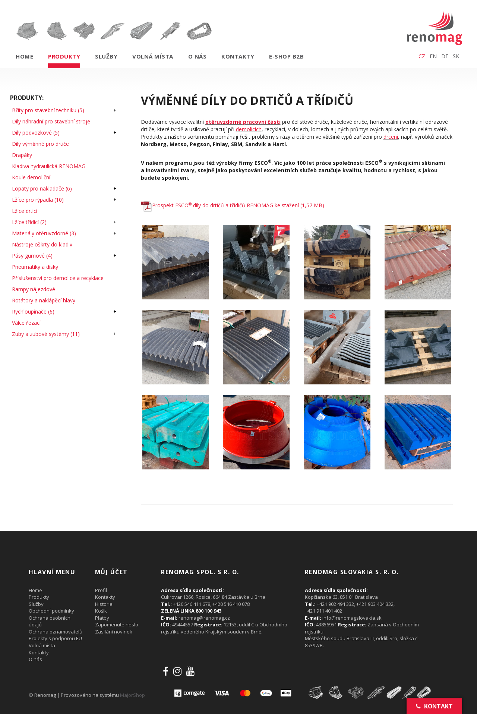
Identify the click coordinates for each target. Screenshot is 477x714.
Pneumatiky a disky (35, 266)
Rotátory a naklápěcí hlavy (43, 300)
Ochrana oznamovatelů (55, 631)
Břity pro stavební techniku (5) (48, 110)
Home (24, 56)
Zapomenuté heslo (116, 624)
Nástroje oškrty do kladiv (42, 244)
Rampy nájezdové (33, 289)
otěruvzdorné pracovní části (243, 121)
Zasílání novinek (113, 631)
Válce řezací (26, 322)
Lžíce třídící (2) (29, 222)
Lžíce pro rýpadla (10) (38, 199)
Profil (101, 590)
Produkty (64, 56)
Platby (102, 617)
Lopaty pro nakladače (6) (42, 188)
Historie (104, 604)
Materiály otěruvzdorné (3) (44, 233)
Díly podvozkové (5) (36, 132)
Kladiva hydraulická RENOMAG (48, 166)
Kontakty (237, 56)
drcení (390, 136)
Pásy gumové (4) (32, 255)
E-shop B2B (286, 56)
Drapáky (22, 154)
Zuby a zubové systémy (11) (46, 333)
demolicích (249, 129)
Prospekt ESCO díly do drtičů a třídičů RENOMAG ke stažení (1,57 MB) (232, 205)
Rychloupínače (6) (33, 311)
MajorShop (132, 695)
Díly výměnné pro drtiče (40, 143)
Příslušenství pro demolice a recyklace (58, 277)
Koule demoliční (31, 177)
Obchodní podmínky (51, 610)
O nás (197, 56)
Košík (101, 610)
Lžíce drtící (24, 210)
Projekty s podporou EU (55, 638)
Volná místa (152, 56)
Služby (106, 56)
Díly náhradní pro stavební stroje (51, 121)
